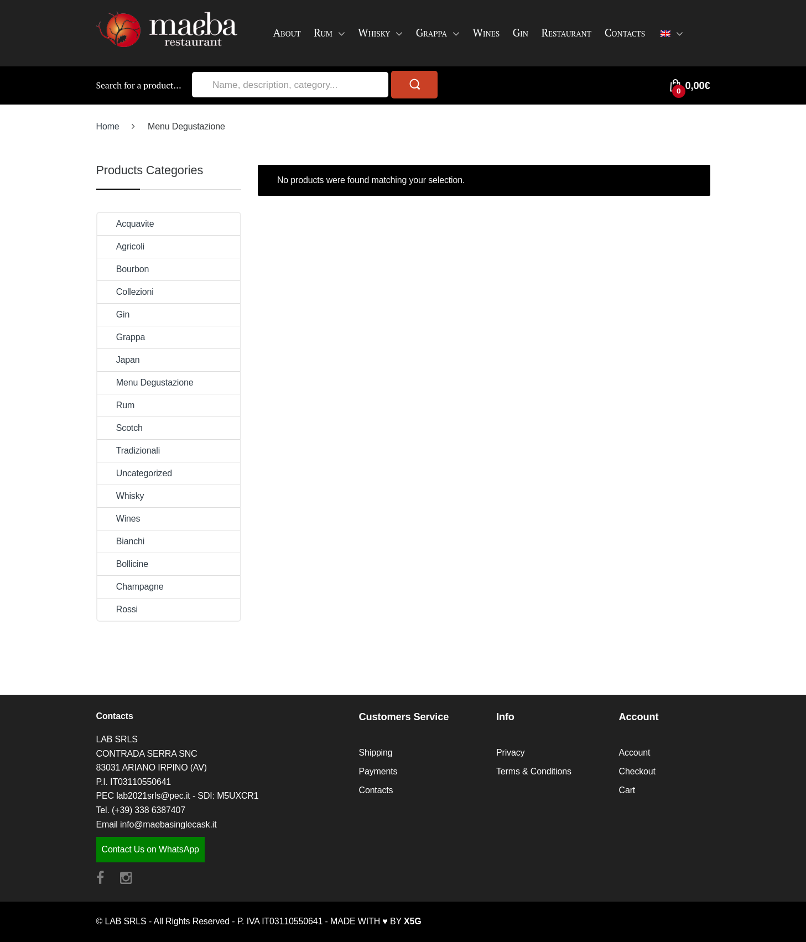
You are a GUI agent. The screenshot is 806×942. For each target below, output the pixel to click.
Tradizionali (128, 450)
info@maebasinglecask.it (168, 824)
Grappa (431, 32)
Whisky (374, 32)
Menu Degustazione (145, 382)
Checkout (637, 771)
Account (635, 752)
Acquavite (125, 223)
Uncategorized (134, 473)
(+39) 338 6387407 (148, 810)
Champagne (130, 586)
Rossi (117, 609)
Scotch (120, 428)
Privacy (510, 752)
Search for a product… (138, 85)
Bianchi (121, 541)
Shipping (376, 752)
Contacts (625, 32)
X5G (413, 921)
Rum (323, 32)
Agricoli (120, 246)
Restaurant (566, 32)
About (287, 32)
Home (107, 126)
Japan (118, 360)
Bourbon (123, 269)
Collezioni (125, 291)
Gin (520, 32)
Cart (627, 790)
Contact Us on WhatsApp (150, 849)
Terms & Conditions (533, 771)
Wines (486, 32)
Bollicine (122, 564)
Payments (378, 771)
